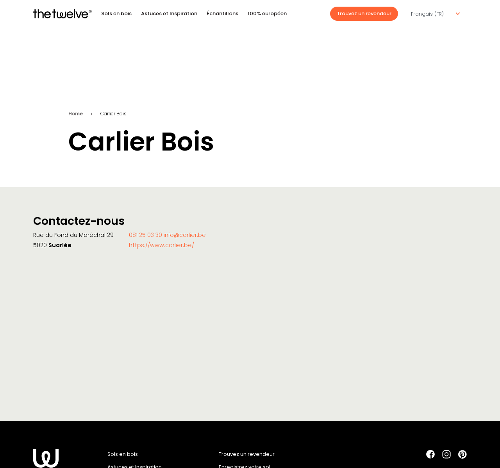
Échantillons (222, 13)
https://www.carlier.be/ (161, 245)
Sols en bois (116, 13)
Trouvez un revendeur (364, 13)
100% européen (267, 13)
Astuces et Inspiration (169, 13)
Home (75, 113)
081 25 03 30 (146, 235)
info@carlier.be (185, 235)
